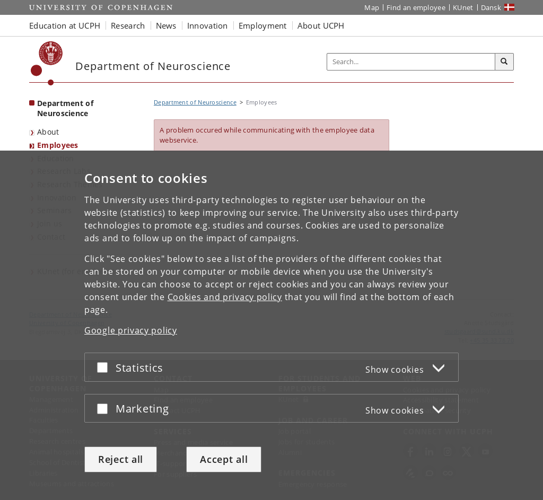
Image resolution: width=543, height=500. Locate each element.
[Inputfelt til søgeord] (411, 62)
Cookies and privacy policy (225, 297)
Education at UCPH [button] (64, 25)
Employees (57, 145)
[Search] (504, 62)
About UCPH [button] (321, 25)
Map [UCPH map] (371, 7)
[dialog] (271, 325)
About (48, 132)
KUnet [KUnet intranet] (463, 7)
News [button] (166, 25)
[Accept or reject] (105, 367)
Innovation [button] (207, 25)
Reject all (120, 459)
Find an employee (416, 7)
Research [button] (128, 25)
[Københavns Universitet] (47, 63)
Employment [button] (263, 25)
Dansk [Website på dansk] (491, 7)
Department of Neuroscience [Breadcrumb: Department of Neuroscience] (195, 102)
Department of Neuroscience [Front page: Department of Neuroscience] (65, 108)
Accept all (224, 459)
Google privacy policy (130, 330)
